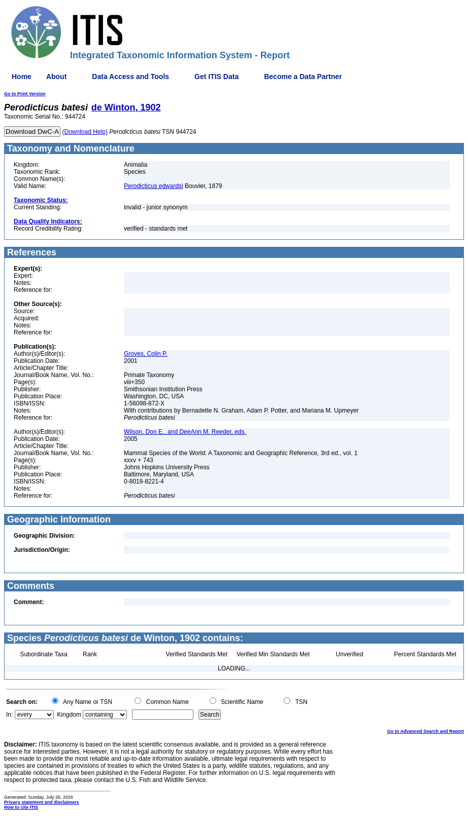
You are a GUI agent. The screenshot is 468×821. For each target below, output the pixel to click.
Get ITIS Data (216, 76)
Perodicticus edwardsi (153, 186)
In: (9, 714)
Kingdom (69, 714)
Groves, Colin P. (146, 353)
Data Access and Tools (130, 76)
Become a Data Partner (303, 76)
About (56, 76)
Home (21, 76)
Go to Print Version (25, 93)
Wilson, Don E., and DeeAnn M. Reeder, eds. (185, 431)
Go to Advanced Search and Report (425, 731)
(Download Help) (85, 131)
